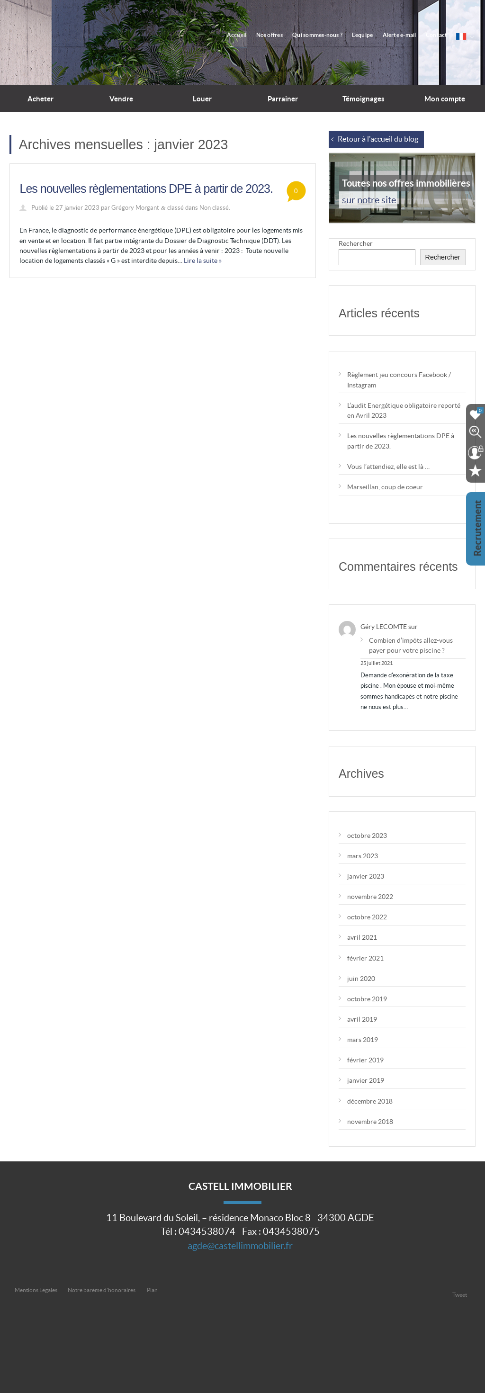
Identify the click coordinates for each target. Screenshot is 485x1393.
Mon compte (444, 99)
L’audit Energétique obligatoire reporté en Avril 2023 (403, 410)
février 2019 (365, 1060)
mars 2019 (362, 1039)
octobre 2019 (367, 999)
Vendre (121, 99)
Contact (439, 35)
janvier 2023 (365, 876)
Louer (202, 99)
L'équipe (370, 35)
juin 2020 (361, 978)
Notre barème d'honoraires (102, 1290)
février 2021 (365, 958)
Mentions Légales (36, 1290)
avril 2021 (362, 937)
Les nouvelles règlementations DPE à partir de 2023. (145, 188)
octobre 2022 (367, 917)
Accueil (252, 35)
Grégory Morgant (135, 207)
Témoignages (363, 99)
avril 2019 (362, 1019)
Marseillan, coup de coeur (385, 487)
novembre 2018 (370, 1121)
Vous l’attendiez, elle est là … (388, 466)
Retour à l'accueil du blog (378, 139)
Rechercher (356, 243)
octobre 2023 (367, 835)
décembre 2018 (370, 1101)
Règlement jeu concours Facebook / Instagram (399, 379)
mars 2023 (362, 856)
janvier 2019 (365, 1080)
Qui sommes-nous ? (328, 35)
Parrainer (283, 99)
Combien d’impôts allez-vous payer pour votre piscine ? (411, 645)
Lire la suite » (203, 260)
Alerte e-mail (405, 35)
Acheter (40, 99)
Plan (152, 1290)
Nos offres (282, 35)
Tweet (459, 1295)
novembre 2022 (370, 896)
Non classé (214, 207)
